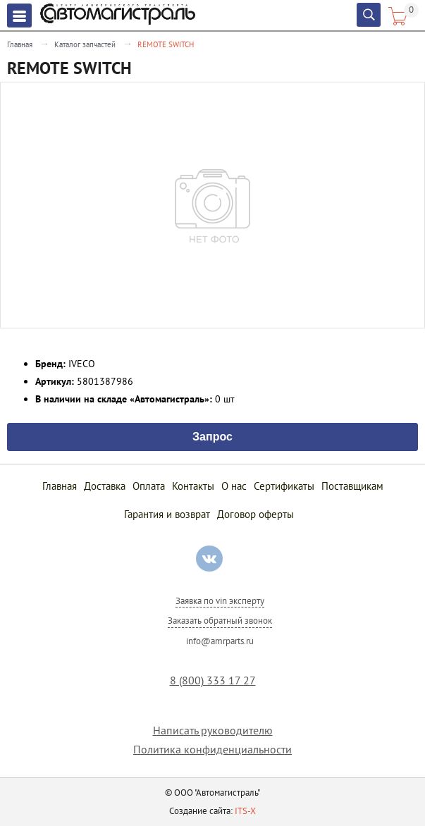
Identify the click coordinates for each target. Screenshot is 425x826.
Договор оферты (255, 514)
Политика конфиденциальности (212, 750)
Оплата (149, 486)
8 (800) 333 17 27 (213, 680)
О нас (234, 486)
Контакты (193, 486)
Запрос (212, 435)
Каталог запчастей (85, 44)
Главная (19, 44)
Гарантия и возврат (167, 514)
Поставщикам (352, 486)
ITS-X (245, 811)
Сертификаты (284, 486)
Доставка (104, 486)
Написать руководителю (213, 730)
